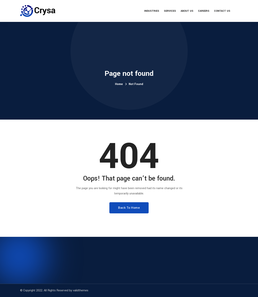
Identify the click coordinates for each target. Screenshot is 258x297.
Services (170, 11)
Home (119, 84)
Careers (203, 11)
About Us (187, 11)
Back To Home (129, 208)
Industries (151, 11)
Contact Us (222, 11)
